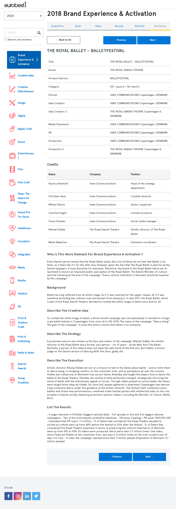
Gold (78, 26)
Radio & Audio (26, 352)
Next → (154, 40)
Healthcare (24, 228)
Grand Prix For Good (24, 214)
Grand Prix (57, 26)
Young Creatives (23, 380)
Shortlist (139, 26)
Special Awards (22, 366)
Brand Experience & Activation (26, 60)
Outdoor (22, 293)
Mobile (22, 280)
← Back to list (63, 39)
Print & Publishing (24, 339)
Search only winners (18, 39)
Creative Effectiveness (25, 89)
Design (21, 102)
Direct (21, 142)
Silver (98, 26)
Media (21, 267)
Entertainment (26, 156)
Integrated (24, 254)
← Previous (120, 40)
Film (20, 169)
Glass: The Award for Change (24, 198)
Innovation (24, 241)
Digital (21, 115)
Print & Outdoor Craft (23, 323)
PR (19, 306)
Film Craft (24, 182)
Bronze (119, 26)
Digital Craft (25, 129)
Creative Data (26, 75)
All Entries (160, 26)
